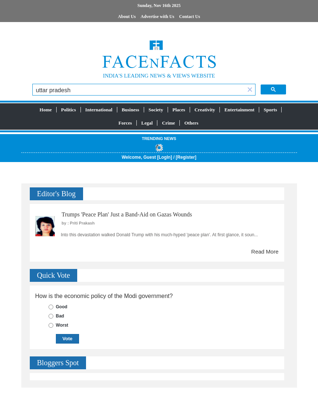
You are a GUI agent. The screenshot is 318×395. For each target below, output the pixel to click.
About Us (127, 16)
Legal (147, 123)
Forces (125, 123)
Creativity (204, 109)
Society (156, 109)
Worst (62, 325)
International (98, 109)
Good (61, 306)
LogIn (164, 157)
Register (186, 157)
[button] (250, 90)
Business (130, 109)
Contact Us (189, 16)
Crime (168, 123)
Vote (67, 338)
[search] (139, 90)
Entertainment (239, 109)
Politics (68, 109)
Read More (264, 251)
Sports (270, 109)
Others (191, 123)
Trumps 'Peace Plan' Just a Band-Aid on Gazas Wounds (127, 214)
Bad (60, 316)
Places (178, 109)
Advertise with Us (157, 16)
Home (46, 109)
